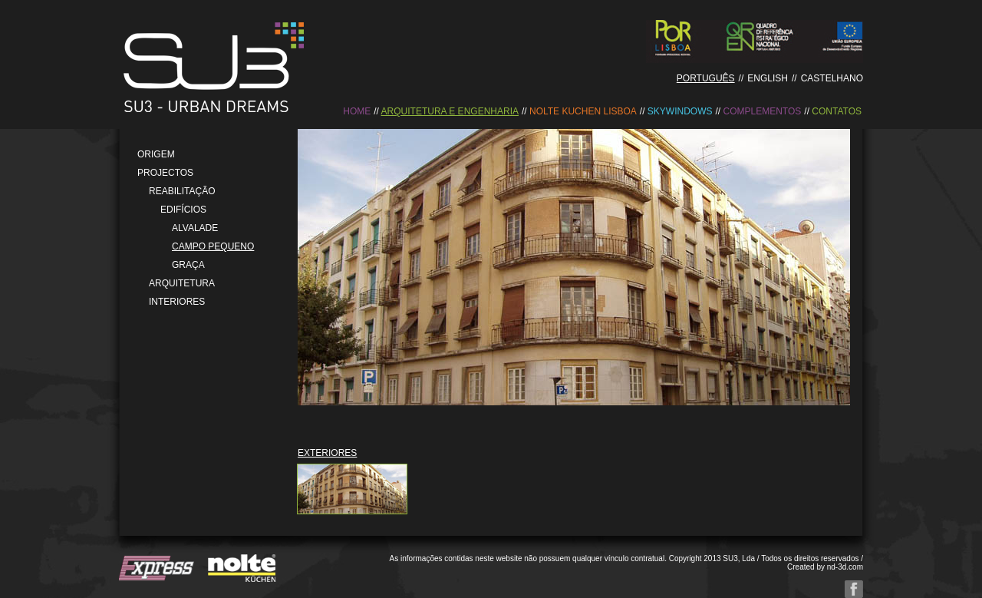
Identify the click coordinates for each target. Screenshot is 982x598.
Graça (188, 264)
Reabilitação (182, 191)
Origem (156, 154)
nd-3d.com (845, 567)
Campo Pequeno (213, 246)
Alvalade (195, 228)
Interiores (177, 301)
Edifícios (183, 209)
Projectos (165, 172)
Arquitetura (182, 283)
